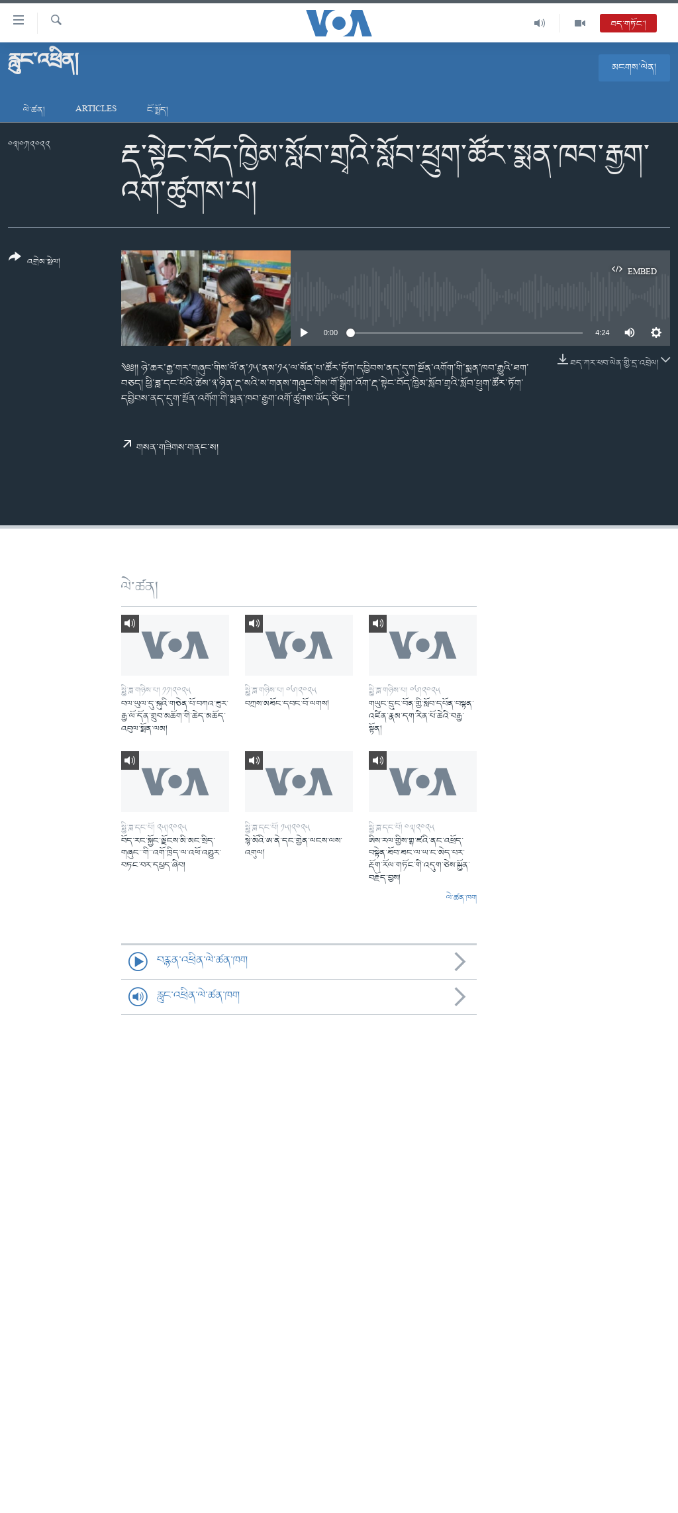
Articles (96, 110)
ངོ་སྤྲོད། (157, 110)
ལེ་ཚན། (34, 110)
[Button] (34, 264)
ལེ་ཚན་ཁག (461, 898)
